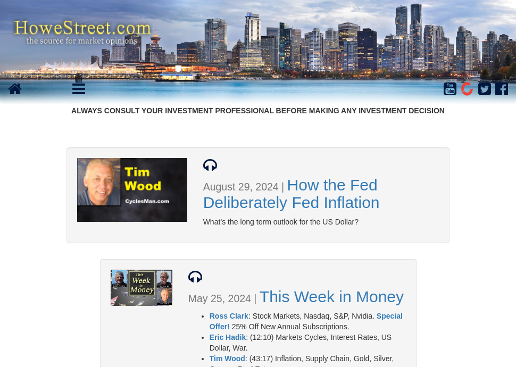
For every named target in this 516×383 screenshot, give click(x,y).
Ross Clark (229, 316)
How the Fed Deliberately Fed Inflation (291, 193)
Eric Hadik (228, 337)
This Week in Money (332, 296)
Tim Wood (227, 358)
